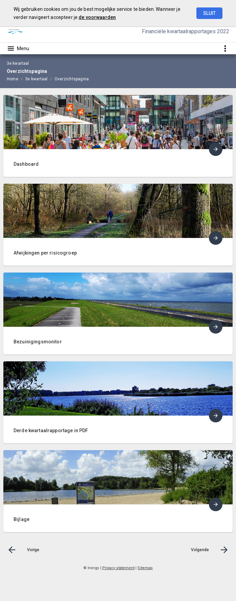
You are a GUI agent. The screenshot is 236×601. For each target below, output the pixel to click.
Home (12, 79)
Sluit (209, 13)
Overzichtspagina (72, 79)
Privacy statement (118, 568)
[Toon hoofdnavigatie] (18, 48)
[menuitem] (16, 79)
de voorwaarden (97, 17)
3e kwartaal (36, 79)
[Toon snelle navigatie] (225, 48)
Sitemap (145, 568)
